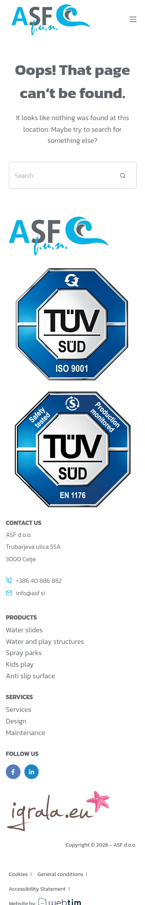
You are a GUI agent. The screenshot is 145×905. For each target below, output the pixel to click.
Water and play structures (45, 641)
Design (16, 721)
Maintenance (25, 732)
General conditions (60, 874)
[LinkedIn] (31, 771)
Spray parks (24, 652)
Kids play (20, 664)
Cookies (18, 874)
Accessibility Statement (37, 889)
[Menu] (133, 19)
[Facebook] (13, 771)
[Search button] (122, 175)
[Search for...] (59, 175)
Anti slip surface (30, 676)
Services (18, 709)
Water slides (24, 630)
